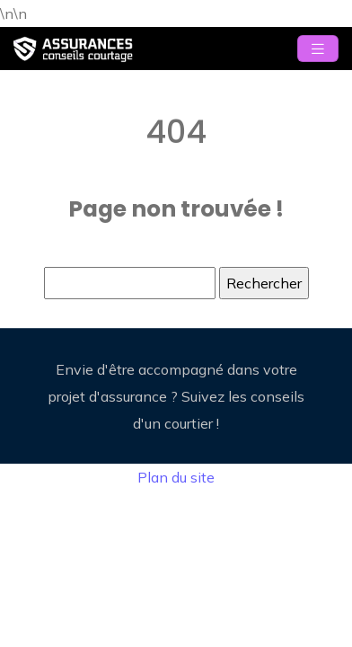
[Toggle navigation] (318, 49)
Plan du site (176, 477)
